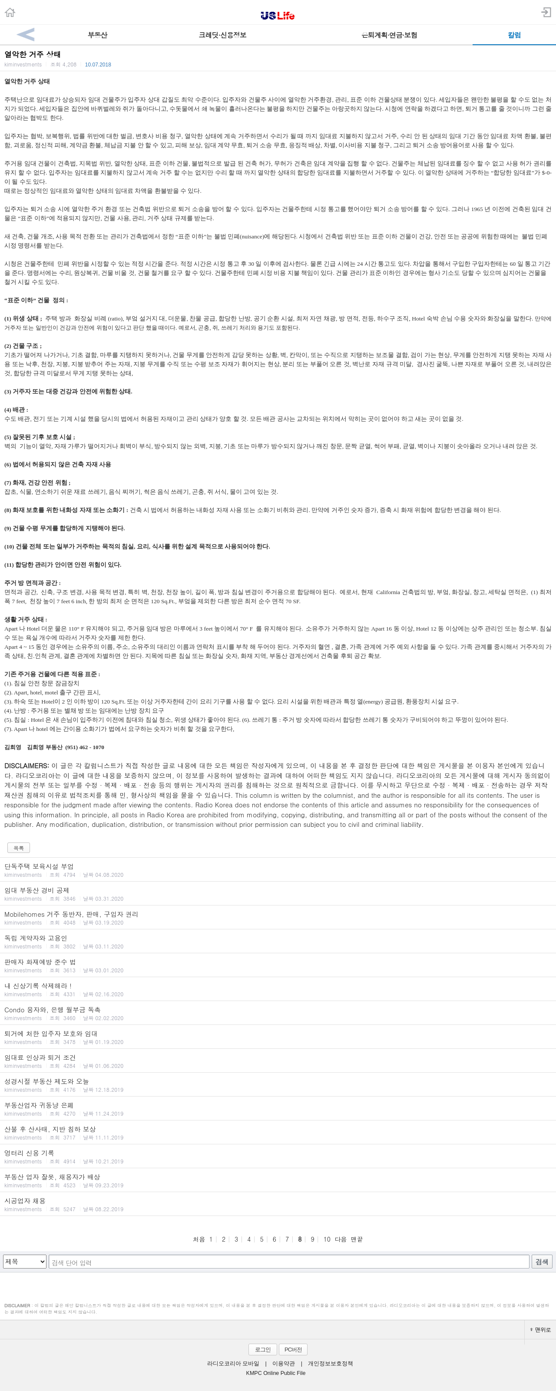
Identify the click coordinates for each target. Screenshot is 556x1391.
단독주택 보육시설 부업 (278, 870)
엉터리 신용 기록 (278, 1156)
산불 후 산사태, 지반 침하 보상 (278, 1132)
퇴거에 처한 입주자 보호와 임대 (278, 1037)
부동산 (97, 35)
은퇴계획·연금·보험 (389, 35)
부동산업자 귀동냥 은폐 (278, 1108)
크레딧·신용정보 (222, 35)
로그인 (263, 1349)
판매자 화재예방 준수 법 (278, 965)
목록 (18, 848)
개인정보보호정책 (330, 1364)
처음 (199, 1239)
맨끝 (357, 1239)
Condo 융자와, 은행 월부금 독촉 (278, 1013)
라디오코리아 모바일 (233, 1364)
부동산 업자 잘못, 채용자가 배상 (278, 1180)
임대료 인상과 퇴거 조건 (278, 1061)
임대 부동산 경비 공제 (278, 893)
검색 (542, 1261)
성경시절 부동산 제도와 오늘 (278, 1085)
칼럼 (514, 35)
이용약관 (283, 1364)
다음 (340, 1239)
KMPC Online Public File (276, 1373)
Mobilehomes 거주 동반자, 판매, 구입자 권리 (278, 917)
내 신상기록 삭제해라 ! (278, 989)
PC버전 (293, 1349)
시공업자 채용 (278, 1204)
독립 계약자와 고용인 (278, 941)
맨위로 (540, 1329)
